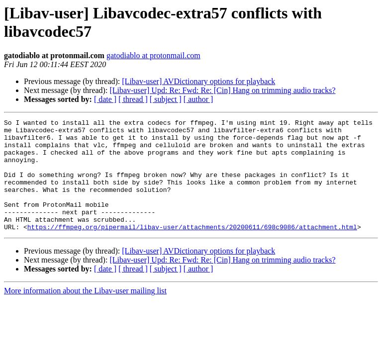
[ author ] (198, 99)
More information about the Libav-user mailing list (85, 313)
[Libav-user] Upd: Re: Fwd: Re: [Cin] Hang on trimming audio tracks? (222, 90)
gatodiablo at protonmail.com (153, 55)
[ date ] (105, 99)
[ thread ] (133, 99)
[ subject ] (166, 99)
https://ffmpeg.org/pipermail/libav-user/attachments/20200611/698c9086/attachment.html (192, 249)
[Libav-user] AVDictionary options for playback (198, 81)
